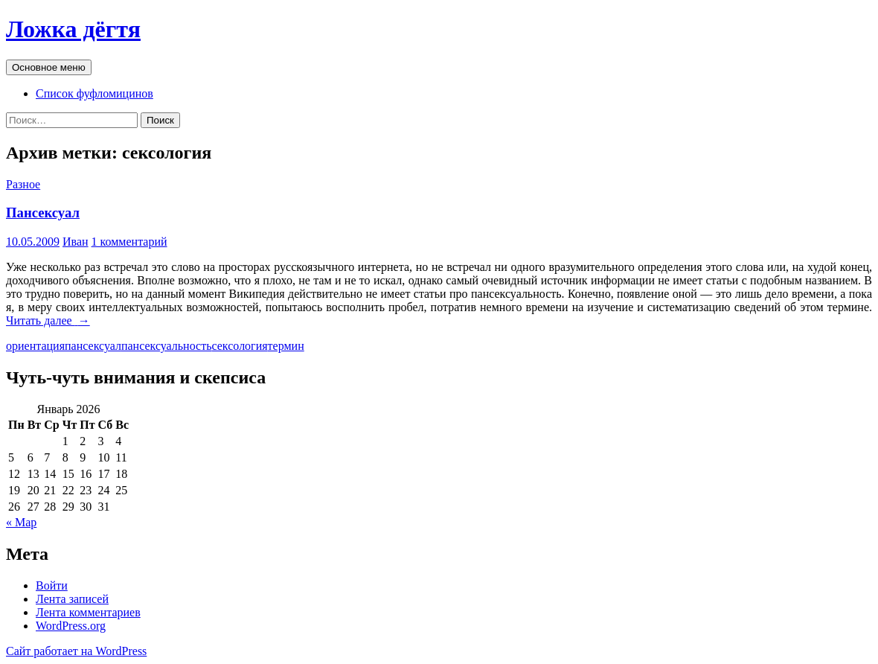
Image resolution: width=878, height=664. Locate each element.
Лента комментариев (88, 612)
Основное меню (49, 67)
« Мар (21, 522)
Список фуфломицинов (94, 93)
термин (286, 345)
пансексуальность (166, 345)
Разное (23, 184)
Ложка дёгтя (73, 29)
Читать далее (48, 320)
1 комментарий (129, 241)
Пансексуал (43, 212)
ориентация (35, 345)
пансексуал (93, 345)
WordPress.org (71, 625)
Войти (52, 585)
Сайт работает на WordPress (76, 651)
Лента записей (72, 599)
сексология (239, 345)
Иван (76, 241)
